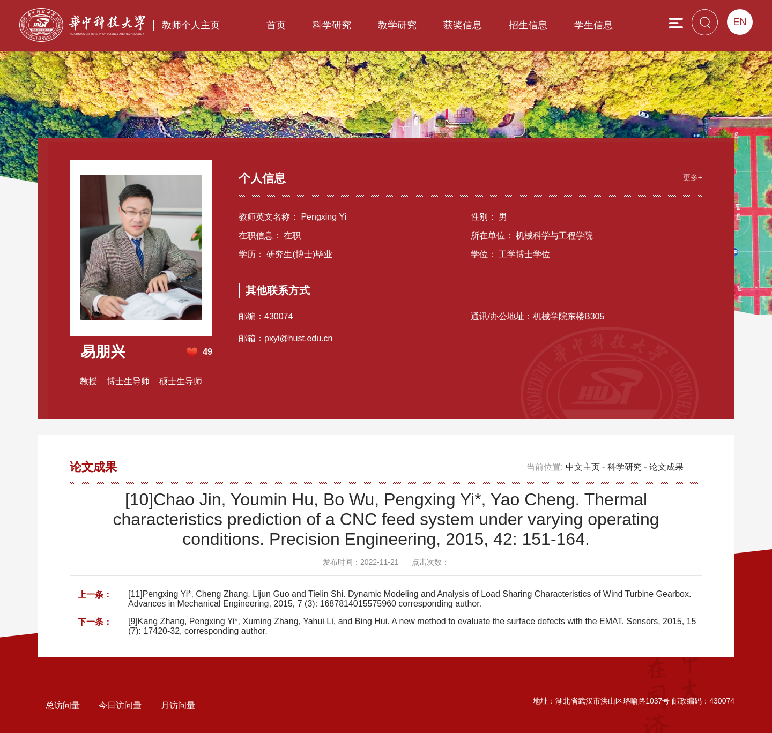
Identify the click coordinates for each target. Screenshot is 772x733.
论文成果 (666, 467)
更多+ (692, 177)
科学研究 (332, 25)
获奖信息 (462, 25)
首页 (276, 25)
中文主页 (583, 467)
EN (739, 22)
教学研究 (397, 25)
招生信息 (528, 25)
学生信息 (593, 25)
